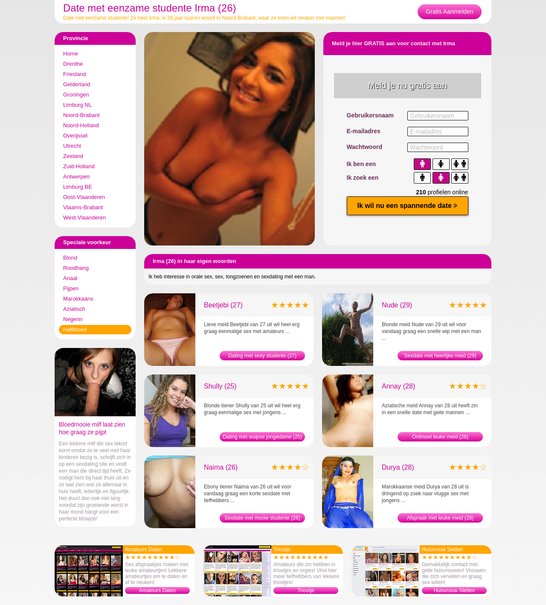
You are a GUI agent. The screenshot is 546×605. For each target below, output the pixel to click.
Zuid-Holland (79, 166)
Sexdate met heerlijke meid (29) (440, 356)
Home (70, 53)
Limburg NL (77, 105)
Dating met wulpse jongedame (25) (262, 437)
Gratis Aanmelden (449, 11)
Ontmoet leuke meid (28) (440, 437)
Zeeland (73, 156)
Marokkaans (78, 298)
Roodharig (76, 268)
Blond (70, 257)
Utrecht (72, 146)
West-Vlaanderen (84, 217)
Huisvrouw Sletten (454, 590)
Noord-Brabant (81, 115)
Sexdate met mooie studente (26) (262, 518)
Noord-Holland (81, 125)
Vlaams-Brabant (83, 207)
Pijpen (70, 288)
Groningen (76, 94)
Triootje (305, 590)
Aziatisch (74, 309)
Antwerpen (76, 176)
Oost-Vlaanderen (84, 197)
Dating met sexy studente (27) (262, 356)
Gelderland (76, 84)
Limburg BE (77, 187)
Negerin (73, 319)
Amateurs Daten (157, 590)
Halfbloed (75, 329)
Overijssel (75, 135)
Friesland (74, 74)
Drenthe (73, 64)
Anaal (70, 278)
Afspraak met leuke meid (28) (440, 518)
